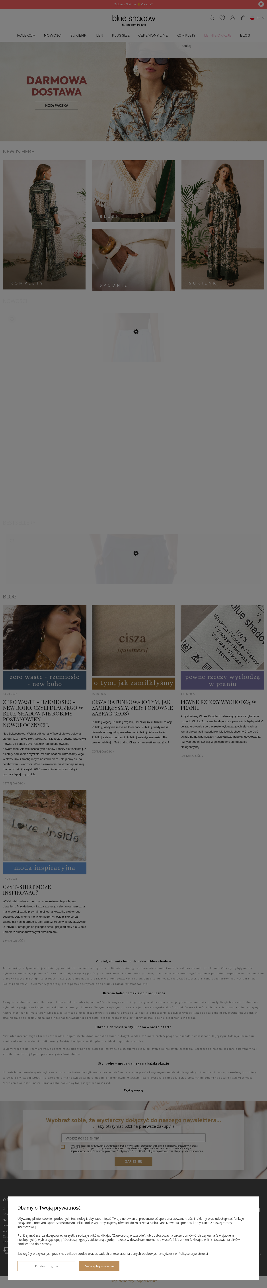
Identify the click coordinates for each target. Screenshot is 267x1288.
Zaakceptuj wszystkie (73, 1264)
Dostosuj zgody (33, 1264)
